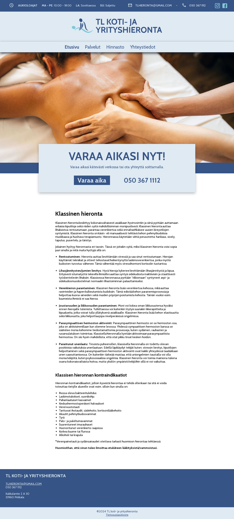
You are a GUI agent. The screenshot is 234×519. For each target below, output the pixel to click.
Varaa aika (92, 180)
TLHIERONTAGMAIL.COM (153, 5)
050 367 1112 (197, 5)
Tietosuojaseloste (117, 515)
